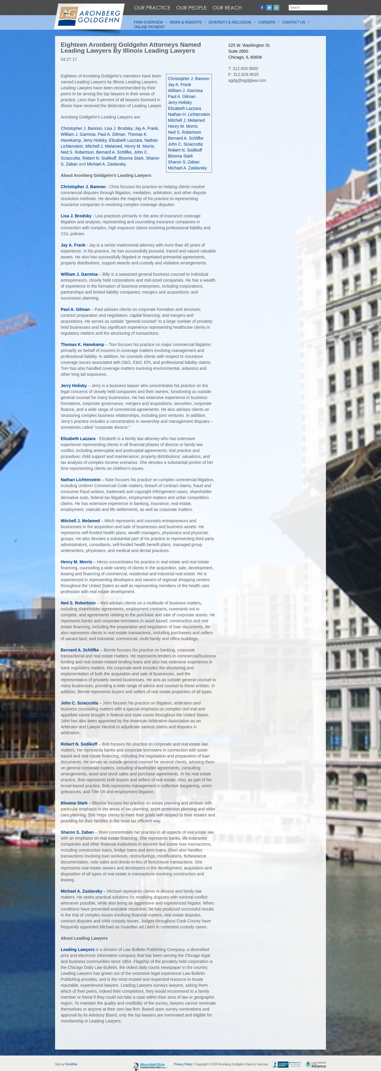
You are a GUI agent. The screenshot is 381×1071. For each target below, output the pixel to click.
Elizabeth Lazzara (184, 108)
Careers (266, 22)
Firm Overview (148, 22)
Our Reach (227, 7)
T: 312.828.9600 (243, 68)
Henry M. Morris (183, 126)
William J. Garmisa (185, 90)
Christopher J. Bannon (188, 78)
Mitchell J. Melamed (186, 120)
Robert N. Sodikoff (185, 150)
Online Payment (149, 27)
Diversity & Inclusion (230, 22)
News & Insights (186, 22)
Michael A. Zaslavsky (187, 168)
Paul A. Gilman (182, 96)
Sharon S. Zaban (183, 162)
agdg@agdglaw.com (247, 80)
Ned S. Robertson (184, 132)
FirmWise (71, 1064)
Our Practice (152, 7)
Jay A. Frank (179, 84)
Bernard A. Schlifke (185, 138)
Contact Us (293, 22)
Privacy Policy (183, 1064)
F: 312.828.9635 (243, 74)
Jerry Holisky (180, 102)
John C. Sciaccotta (185, 144)
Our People (191, 7)
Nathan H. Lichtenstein (189, 114)
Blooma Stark (180, 156)
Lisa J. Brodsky (118, 128)
